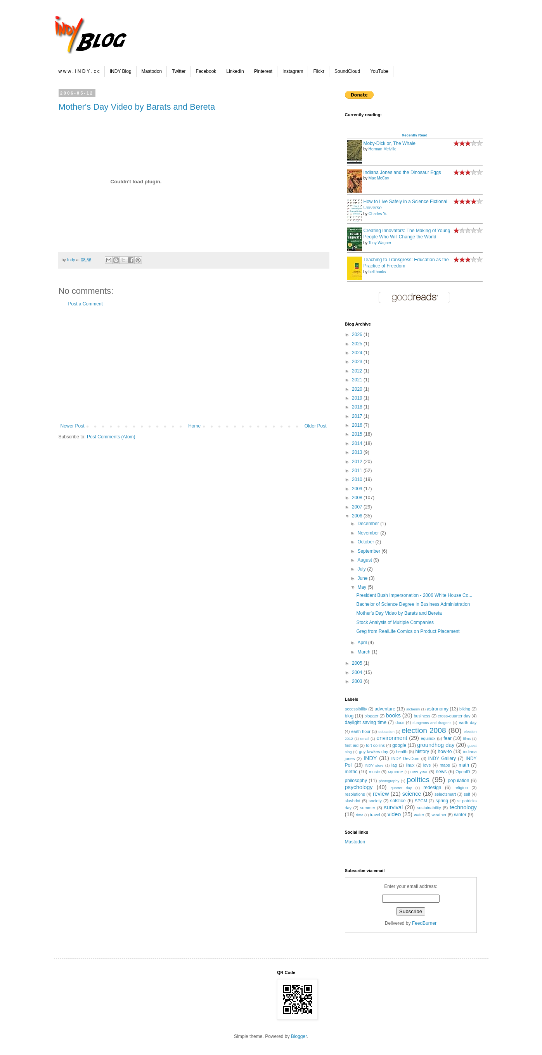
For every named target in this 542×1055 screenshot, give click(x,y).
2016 (358, 425)
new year (419, 771)
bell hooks (377, 272)
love (427, 765)
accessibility (356, 709)
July (362, 569)
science (411, 794)
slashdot (352, 800)
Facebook (206, 71)
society (375, 800)
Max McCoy (379, 178)
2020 (358, 389)
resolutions (355, 794)
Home (194, 426)
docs (399, 722)
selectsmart (445, 794)
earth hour (361, 731)
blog (349, 716)
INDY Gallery (442, 758)
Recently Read (414, 135)
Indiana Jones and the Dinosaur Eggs (402, 172)
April (362, 642)
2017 (358, 416)
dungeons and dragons (431, 723)
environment (391, 738)
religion (461, 787)
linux (410, 765)
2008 (358, 497)
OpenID (462, 771)
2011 (358, 470)
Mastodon (152, 71)
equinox (428, 738)
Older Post (316, 426)
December (368, 523)
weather (439, 814)
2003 (358, 681)
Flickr (318, 71)
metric (351, 771)
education (386, 731)
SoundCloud (347, 71)
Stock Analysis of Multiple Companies (394, 622)
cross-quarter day (454, 716)
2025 (358, 343)
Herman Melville (383, 149)
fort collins (375, 745)
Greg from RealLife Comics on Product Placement (407, 631)
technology (463, 807)
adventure (384, 709)
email (364, 738)
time (359, 815)
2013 (358, 452)
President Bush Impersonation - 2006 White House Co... (414, 595)
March (364, 652)
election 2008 (424, 730)
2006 (358, 516)
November (368, 533)
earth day (468, 722)
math (464, 765)
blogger (371, 716)
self (467, 794)
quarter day (401, 788)
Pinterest (263, 71)
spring (441, 800)
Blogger (299, 1036)
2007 (358, 507)
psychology (359, 787)
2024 (358, 352)
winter (460, 814)
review (381, 794)
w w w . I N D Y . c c (79, 71)
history (422, 751)
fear (447, 738)
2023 (358, 361)
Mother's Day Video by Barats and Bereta (137, 107)
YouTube (379, 71)
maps (445, 765)
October (366, 542)
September (369, 551)
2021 (358, 380)
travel (375, 814)
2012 (358, 461)
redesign (432, 787)
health (401, 751)
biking (464, 709)
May (362, 587)
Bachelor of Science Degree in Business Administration (413, 604)
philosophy (356, 780)
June (363, 578)
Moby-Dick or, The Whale (390, 143)
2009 (358, 488)
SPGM (421, 800)
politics (418, 780)
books (393, 715)
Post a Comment (85, 304)
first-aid (351, 745)
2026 (358, 334)
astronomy (437, 709)
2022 (358, 371)
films (467, 738)
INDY (370, 758)
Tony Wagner (380, 243)
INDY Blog (121, 71)
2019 (358, 398)
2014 (358, 443)
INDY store (374, 765)
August (365, 560)
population (458, 780)
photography (389, 781)
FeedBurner (424, 923)
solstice (397, 800)
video (394, 814)
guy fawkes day (373, 751)
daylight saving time (365, 722)
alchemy (413, 709)
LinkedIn (235, 71)
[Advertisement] (193, 365)
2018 (358, 407)
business (422, 716)
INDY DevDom (405, 758)
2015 (358, 434)
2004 (358, 672)
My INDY (395, 772)
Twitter (178, 71)
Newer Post (73, 426)
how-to (445, 751)
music (374, 771)
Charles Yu (378, 214)
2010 (358, 479)
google (399, 745)
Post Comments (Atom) (111, 437)
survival (393, 807)
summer (367, 807)
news (441, 771)
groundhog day (435, 745)
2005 (358, 663)
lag (394, 765)
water (419, 814)
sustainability (429, 807)
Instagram (292, 71)
